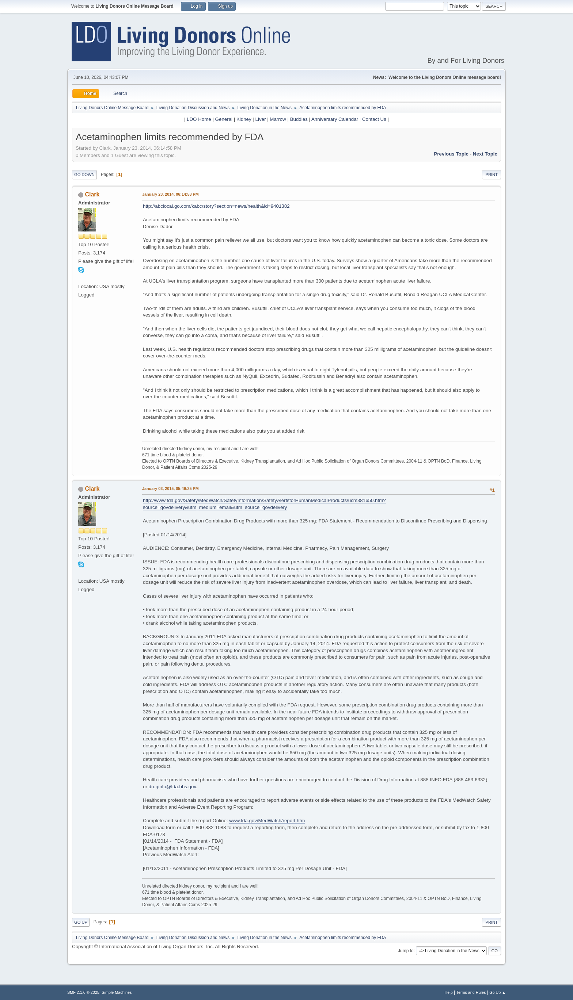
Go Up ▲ (497, 992)
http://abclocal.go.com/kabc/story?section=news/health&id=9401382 (216, 206)
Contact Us (374, 119)
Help (449, 992)
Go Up (80, 922)
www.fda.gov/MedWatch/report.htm (267, 820)
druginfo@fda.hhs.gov (172, 786)
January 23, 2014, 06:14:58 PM (170, 194)
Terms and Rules (471, 992)
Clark (92, 194)
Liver (260, 119)
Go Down (84, 174)
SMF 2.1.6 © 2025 (83, 992)
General (223, 119)
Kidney (243, 119)
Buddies (299, 119)
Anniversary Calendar (334, 119)
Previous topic (451, 154)
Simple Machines (117, 992)
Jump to (406, 950)
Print (491, 174)
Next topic (485, 154)
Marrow (278, 119)
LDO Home (199, 119)
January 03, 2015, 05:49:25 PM (170, 488)
